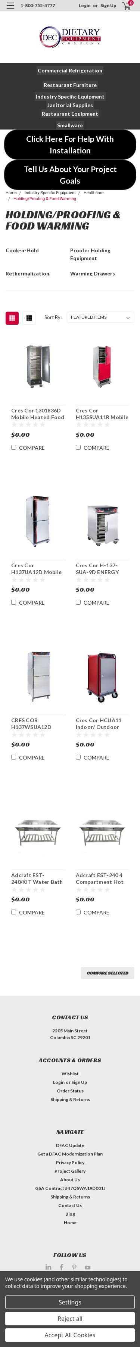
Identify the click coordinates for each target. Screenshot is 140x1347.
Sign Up (108, 5)
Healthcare (93, 192)
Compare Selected (107, 973)
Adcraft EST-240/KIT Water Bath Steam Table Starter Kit (37, 878)
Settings (70, 1302)
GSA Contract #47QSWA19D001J (70, 1188)
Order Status (70, 1091)
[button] (70, 70)
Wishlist (70, 1073)
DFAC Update (70, 1145)
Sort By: (53, 317)
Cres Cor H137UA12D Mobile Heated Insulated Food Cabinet (36, 569)
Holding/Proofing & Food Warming (44, 198)
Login (84, 5)
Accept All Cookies (70, 1335)
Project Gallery (70, 1171)
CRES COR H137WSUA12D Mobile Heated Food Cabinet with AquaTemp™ (38, 723)
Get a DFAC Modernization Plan (70, 1154)
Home (11, 192)
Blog (70, 1214)
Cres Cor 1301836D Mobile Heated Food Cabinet (38, 414)
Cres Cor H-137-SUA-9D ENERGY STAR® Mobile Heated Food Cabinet (97, 569)
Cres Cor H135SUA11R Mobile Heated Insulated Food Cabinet (102, 414)
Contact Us (70, 1205)
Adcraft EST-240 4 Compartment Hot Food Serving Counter (100, 878)
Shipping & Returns (70, 1099)
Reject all (70, 1319)
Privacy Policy (70, 1162)
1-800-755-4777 (38, 5)
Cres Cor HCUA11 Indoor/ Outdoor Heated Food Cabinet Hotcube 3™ (102, 723)
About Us (70, 1179)
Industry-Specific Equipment (50, 192)
